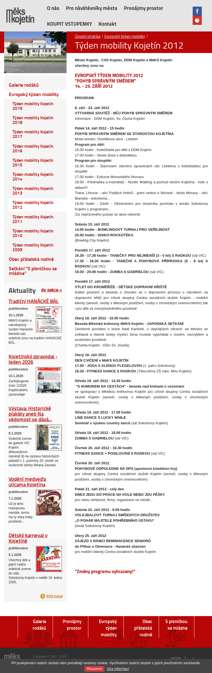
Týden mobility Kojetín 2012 (33, 204)
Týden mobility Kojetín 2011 (33, 219)
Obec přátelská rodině (31, 259)
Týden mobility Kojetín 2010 (33, 233)
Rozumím (94, 669)
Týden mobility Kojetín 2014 (33, 176)
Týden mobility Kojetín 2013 (33, 190)
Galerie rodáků (24, 84)
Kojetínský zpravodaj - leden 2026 (33, 359)
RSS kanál (54, 596)
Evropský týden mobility (124, 36)
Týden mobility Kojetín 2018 (33, 120)
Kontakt (107, 23)
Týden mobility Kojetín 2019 (33, 105)
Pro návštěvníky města (91, 8)
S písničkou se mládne (176, 624)
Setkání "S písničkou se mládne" (33, 271)
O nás (53, 8)
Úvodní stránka (87, 36)
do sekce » (51, 289)
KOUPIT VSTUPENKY (69, 23)
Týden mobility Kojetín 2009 (33, 247)
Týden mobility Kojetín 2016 (33, 148)
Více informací (118, 668)
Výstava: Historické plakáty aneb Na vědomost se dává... (30, 413)
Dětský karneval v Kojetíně (28, 537)
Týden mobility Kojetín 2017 (33, 134)
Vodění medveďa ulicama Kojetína (27, 481)
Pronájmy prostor (143, 8)
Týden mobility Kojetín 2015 (33, 162)
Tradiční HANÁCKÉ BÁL (34, 301)
